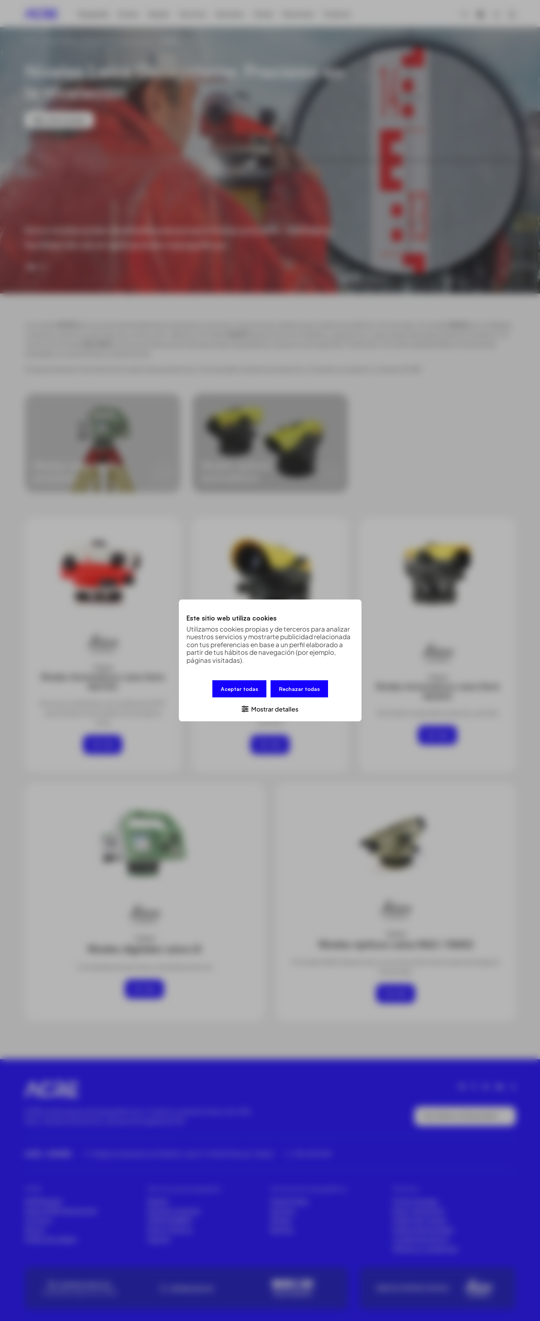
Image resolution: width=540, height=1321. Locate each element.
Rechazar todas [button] (299, 689)
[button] (270, 709)
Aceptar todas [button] (239, 689)
